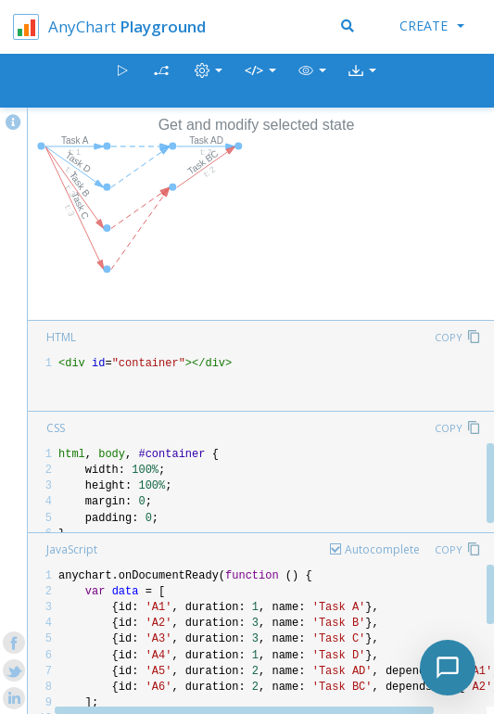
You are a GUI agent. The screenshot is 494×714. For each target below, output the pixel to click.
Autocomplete (382, 549)
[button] (312, 81)
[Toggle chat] (447, 667)
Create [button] (431, 25)
